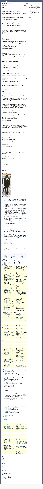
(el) (10, 292)
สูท (18, 303)
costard (20, 324)
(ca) (9, 276)
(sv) (22, 300)
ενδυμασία (8, 292)
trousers (8, 200)
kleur (7, 354)
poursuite (5, 337)
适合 (11, 448)
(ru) (22, 284)
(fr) (9, 286)
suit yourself (6, 419)
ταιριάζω (7, 428)
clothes (8, 199)
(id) (9, 298)
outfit (25, 200)
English (9, 473)
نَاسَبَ (7, 446)
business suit (14, 200)
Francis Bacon (9, 243)
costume (5, 287)
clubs (25, 236)
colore (11, 361)
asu (10, 314)
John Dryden (7, 385)
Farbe (8, 358)
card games (6, 235)
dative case (23, 439)
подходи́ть (21, 450)
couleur (5, 357)
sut (19, 271)
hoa (21, 360)
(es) (21, 292)
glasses (9, 196)
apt (24, 377)
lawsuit (21, 226)
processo (21, 333)
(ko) (9, 305)
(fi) (8, 314)
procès (7, 336)
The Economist (21, 208)
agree (8, 415)
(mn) (23, 273)
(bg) (10, 273)
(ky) (22, 266)
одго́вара (23, 424)
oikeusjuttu (12, 335)
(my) (9, 275)
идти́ (17, 440)
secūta (35, 8)
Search (6, 0)
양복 (7, 305)
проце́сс (20, 334)
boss (8, 221)
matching (17, 220)
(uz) (22, 307)
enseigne (7, 356)
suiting (24, 370)
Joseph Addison (7, 411)
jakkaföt (8, 297)
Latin (38, 8)
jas (8, 298)
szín (8, 360)
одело (20, 287)
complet (7, 286)
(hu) (10, 296)
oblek (7, 282)
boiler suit (5, 219)
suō (19, 467)
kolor (19, 355)
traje (20, 292)
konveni (8, 424)
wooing (13, 230)
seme (7, 361)
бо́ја (21, 348)
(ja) (10, 301)
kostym (20, 300)
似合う (24, 447)
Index (8, 0)
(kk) (10, 303)
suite (7, 249)
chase (21, 229)
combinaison (8, 315)
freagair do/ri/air (24, 430)
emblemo (8, 355)
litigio (20, 337)
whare (20, 349)
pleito (17, 337)
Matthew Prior (7, 388)
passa (20, 453)
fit (16, 372)
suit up (5, 418)
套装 (11, 278)
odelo (20, 288)
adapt (14, 372)
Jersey (5, 477)
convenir (7, 426)
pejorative (5, 220)
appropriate (7, 382)
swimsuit (22, 255)
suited (13, 371)
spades (17, 236)
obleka (20, 291)
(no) (21, 276)
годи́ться (19, 442)
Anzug (8, 291)
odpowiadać (21, 426)
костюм (8, 303)
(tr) (23, 304)
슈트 (7, 306)
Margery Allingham (10, 202)
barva (7, 352)
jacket (5, 200)
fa (4, 479)
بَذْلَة (7, 268)
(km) (21, 347)
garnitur (20, 281)
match (10, 415)
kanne (8, 335)
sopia (7, 425)
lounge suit (18, 200)
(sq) (10, 267)
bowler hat (6, 196)
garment (12, 218)
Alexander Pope (10, 232)
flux (20, 295)
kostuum (7, 284)
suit (10, 473)
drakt (24, 276)
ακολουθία (20, 365)
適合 (8, 448)
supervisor (12, 221)
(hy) (12, 269)
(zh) (9, 278)
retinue (21, 247)
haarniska (20, 328)
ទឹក (19, 347)
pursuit (19, 229)
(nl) (9, 284)
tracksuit (22, 256)
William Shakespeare (8, 373)
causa (19, 331)
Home (4, 0)
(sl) (22, 291)
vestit (7, 276)
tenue (5, 289)
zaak (7, 334)
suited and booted (6, 417)
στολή (7, 316)
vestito (7, 300)
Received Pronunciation (33, 12)
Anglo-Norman (32, 6)
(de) (9, 291)
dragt (7, 283)
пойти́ (17, 441)
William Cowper (7, 239)
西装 (12, 279)
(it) (9, 300)
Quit (31, 19)
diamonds (21, 236)
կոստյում (9, 269)
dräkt (17, 301)
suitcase (13, 256)
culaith (7, 299)
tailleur (10, 287)
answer (12, 415)
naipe (21, 356)
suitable (11, 372)
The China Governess (22, 202)
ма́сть (20, 357)
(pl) (22, 281)
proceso (20, 336)
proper (8, 372)
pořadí (7, 365)
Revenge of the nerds (14, 208)
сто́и (21, 423)
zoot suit (22, 257)
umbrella (6, 197)
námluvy (7, 341)
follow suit (5, 256)
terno (21, 282)
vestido (17, 294)
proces (7, 332)
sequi (39, 8)
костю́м (8, 273)
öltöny (9, 296)
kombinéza (8, 313)
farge (20, 352)
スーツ (8, 301)
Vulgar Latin (30, 8)
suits (7, 198)
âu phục (21, 308)
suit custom (22, 253)
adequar (25, 428)
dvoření (12, 341)
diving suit (5, 254)
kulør (7, 353)
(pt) (22, 282)
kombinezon (18, 318)
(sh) (21, 288)
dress (20, 276)
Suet (31, 22)
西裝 (9, 279)
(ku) (9, 309)
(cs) (9, 328)
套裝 (8, 278)
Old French (37, 6)
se (16, 429)
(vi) (23, 308)
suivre (18, 460)
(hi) (7, 295)
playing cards (17, 260)
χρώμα (7, 359)
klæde (7, 451)
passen (8, 427)
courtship (16, 230)
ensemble (9, 288)
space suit (24, 218)
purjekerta (20, 344)
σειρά (21, 366)
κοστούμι (9, 293)
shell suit (13, 253)
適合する (21, 446)
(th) (20, 303)
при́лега (17, 424)
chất (24, 360)
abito (11, 300)
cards (14, 260)
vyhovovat (8, 423)
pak (8, 266)
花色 (8, 350)
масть (21, 359)
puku (7, 314)
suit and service (14, 254)
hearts (19, 236)
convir (21, 428)
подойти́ (21, 438)
